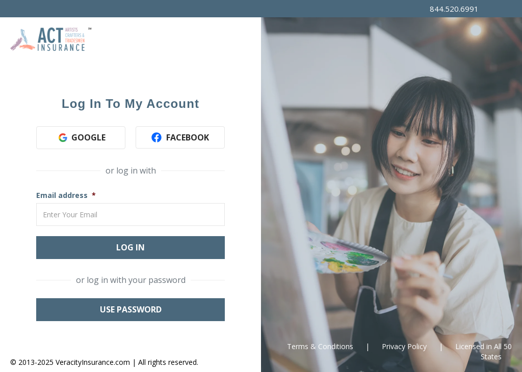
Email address (62, 195)
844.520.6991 (454, 9)
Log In (130, 247)
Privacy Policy (404, 346)
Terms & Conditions (320, 346)
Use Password (131, 309)
